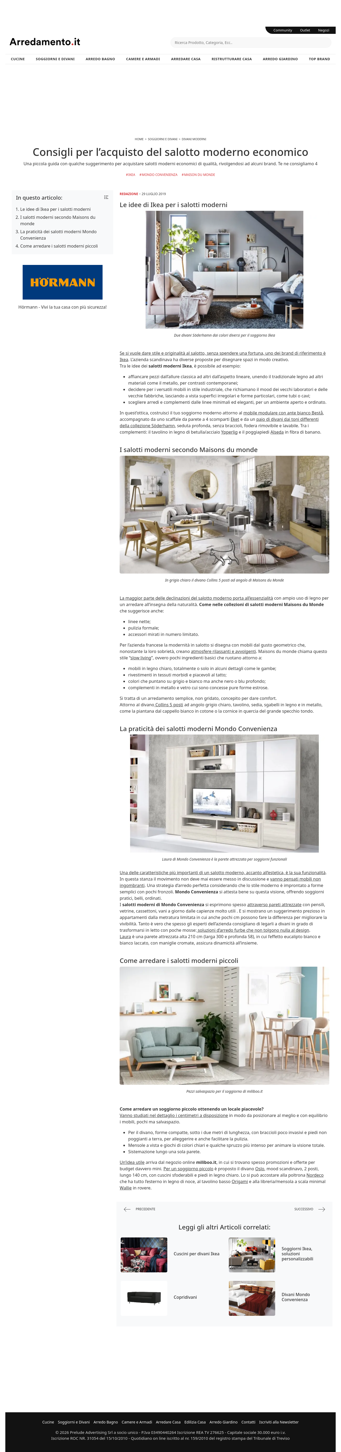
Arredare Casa (186, 59)
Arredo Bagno (100, 59)
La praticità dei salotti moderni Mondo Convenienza (58, 235)
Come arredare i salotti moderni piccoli (59, 246)
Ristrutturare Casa (232, 59)
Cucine (18, 59)
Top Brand (319, 59)
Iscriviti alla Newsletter (279, 1422)
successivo (309, 1209)
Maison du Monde (199, 174)
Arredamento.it (90, 41)
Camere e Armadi (143, 59)
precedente (139, 1209)
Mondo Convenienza (159, 174)
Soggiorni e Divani (55, 59)
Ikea (131, 174)
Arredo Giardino (280, 59)
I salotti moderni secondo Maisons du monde (57, 220)
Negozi (323, 30)
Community (283, 30)
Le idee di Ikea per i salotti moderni (55, 209)
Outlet (305, 30)
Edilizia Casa (195, 1422)
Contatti (248, 1422)
